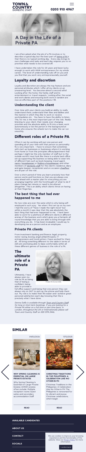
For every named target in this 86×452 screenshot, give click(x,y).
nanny (17, 163)
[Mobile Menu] (72, 4)
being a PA (62, 57)
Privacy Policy (69, 440)
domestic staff (33, 166)
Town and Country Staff (57, 303)
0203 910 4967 (62, 9)
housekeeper (28, 163)
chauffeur (64, 168)
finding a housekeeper (48, 163)
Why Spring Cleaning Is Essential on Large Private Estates (27, 376)
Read (26, 408)
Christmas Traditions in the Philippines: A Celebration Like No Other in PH (58, 377)
